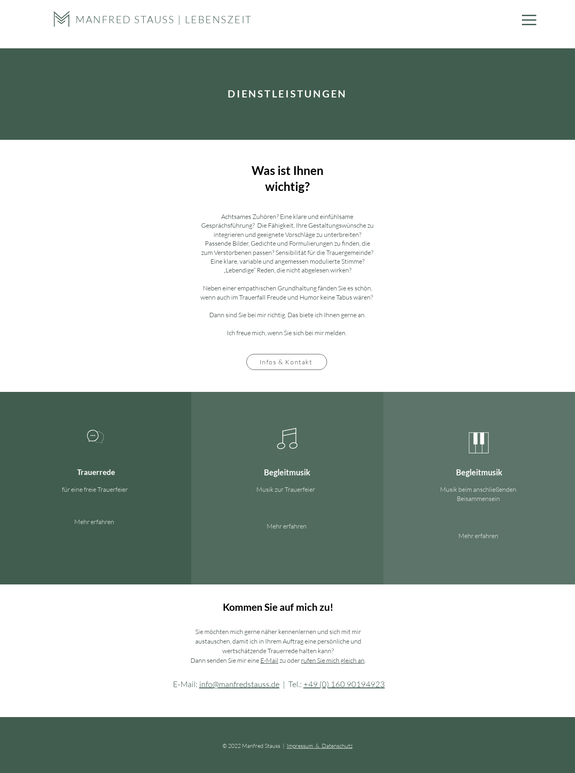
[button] (529, 20)
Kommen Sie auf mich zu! (278, 607)
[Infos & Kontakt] (286, 362)
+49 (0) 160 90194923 (344, 684)
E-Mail (269, 660)
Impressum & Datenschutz (320, 745)
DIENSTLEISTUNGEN (287, 93)
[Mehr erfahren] (94, 522)
